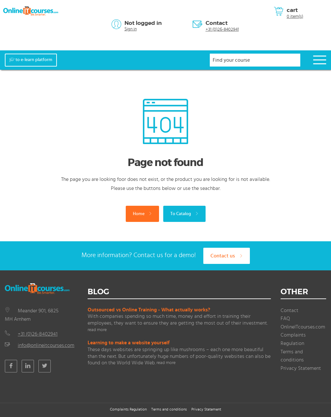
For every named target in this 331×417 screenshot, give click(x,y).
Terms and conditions (169, 409)
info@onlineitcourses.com (46, 345)
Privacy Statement (301, 368)
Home (142, 214)
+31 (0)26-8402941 (222, 29)
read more (97, 330)
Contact (217, 22)
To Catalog (184, 214)
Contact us (226, 255)
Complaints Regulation (128, 409)
